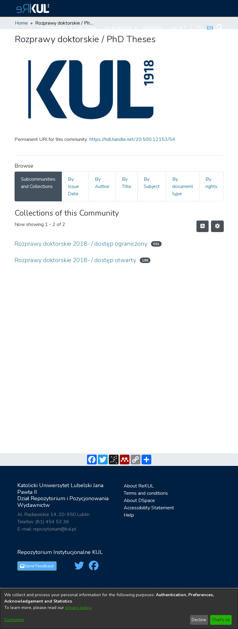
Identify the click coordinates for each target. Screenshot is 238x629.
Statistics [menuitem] (153, 27)
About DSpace (139, 500)
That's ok (221, 620)
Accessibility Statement (149, 507)
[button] (32, 8)
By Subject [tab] (152, 183)
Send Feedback (37, 566)
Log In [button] (176, 27)
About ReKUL (139, 486)
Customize (14, 620)
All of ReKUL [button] (118, 27)
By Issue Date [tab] (73, 186)
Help (129, 515)
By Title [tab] (126, 183)
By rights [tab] (211, 183)
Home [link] (21, 23)
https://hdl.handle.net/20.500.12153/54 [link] (132, 139)
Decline (199, 620)
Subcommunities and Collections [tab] (38, 183)
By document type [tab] (182, 186)
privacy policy (78, 607)
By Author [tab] (102, 183)
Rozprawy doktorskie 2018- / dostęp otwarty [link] (75, 260)
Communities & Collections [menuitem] (69, 27)
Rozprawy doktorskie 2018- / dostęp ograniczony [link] (81, 244)
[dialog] (119, 609)
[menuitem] (120, 27)
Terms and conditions (146, 493)
